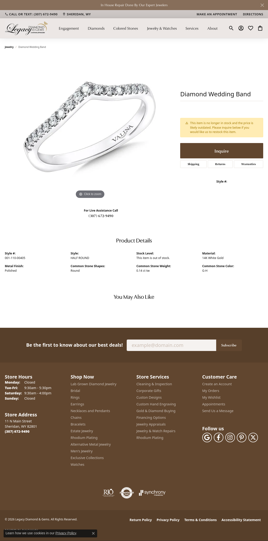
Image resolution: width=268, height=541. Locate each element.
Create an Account (217, 384)
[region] (90, 128)
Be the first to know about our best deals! (74, 345)
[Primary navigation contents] (138, 28)
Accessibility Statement (241, 520)
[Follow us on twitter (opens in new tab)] (253, 437)
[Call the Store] (17, 431)
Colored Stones (125, 28)
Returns (220, 164)
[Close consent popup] (93, 533)
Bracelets (78, 424)
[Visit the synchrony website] (152, 493)
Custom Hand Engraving (156, 404)
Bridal (75, 390)
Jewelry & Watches (162, 28)
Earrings (77, 404)
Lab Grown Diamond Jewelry (93, 384)
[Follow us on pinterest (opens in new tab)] (241, 437)
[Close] (262, 5)
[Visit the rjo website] (108, 493)
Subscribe (229, 345)
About (212, 28)
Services (191, 28)
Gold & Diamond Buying (156, 411)
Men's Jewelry (82, 451)
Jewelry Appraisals (151, 424)
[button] (231, 28)
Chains (76, 417)
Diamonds (96, 28)
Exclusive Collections (87, 457)
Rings (75, 397)
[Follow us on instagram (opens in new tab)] (230, 437)
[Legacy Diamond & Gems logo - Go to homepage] (26, 28)
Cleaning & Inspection (154, 384)
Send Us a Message (217, 411)
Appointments (213, 404)
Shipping (193, 164)
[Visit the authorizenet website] (126, 493)
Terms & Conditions (200, 520)
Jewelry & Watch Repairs (156, 431)
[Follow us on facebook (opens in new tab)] (218, 437)
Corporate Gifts (149, 390)
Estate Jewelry (82, 431)
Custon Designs (149, 397)
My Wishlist (211, 397)
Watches (77, 464)
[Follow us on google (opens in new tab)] (207, 437)
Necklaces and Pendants (90, 411)
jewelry (9, 47)
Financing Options (151, 417)
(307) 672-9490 (101, 215)
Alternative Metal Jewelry (91, 444)
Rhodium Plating (84, 437)
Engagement (69, 28)
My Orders (210, 390)
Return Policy (141, 520)
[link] (31, 14)
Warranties (248, 164)
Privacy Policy (168, 520)
